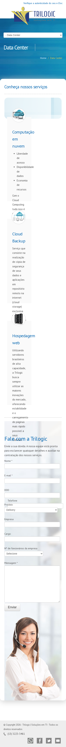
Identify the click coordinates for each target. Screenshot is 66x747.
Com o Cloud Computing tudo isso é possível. (19, 167)
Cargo (7, 533)
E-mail (8, 475)
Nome (8, 460)
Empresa (9, 519)
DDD (6, 490)
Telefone (12, 500)
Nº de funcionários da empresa (20, 548)
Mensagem (11, 563)
